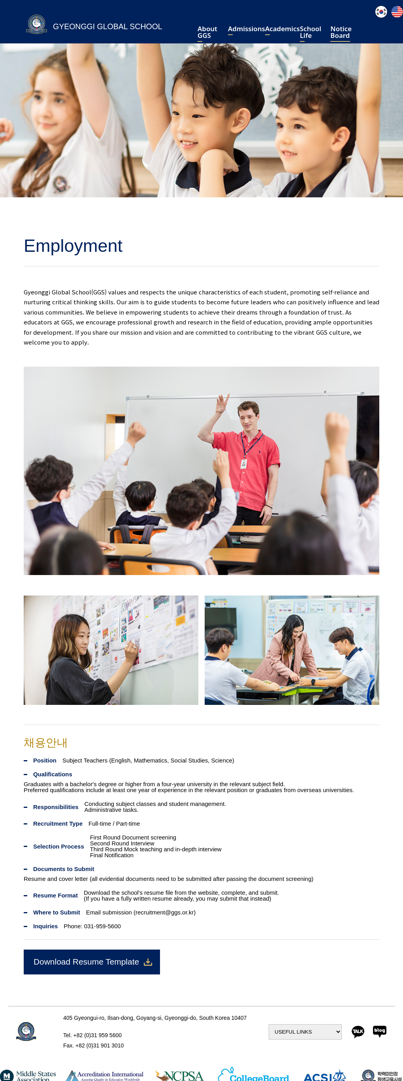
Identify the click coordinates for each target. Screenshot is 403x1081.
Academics (282, 29)
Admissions (246, 29)
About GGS (207, 33)
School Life (310, 33)
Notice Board (341, 33)
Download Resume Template (86, 961)
